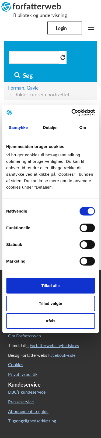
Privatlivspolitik (22, 374)
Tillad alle (50, 285)
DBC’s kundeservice (27, 391)
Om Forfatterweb (24, 335)
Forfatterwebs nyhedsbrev (54, 345)
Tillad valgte (50, 303)
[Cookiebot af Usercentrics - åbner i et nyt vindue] (72, 112)
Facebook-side (61, 355)
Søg (23, 75)
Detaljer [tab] (50, 127)
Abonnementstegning (28, 411)
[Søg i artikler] (34, 57)
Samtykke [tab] (18, 127)
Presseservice (21, 401)
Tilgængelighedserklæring (32, 420)
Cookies (15, 364)
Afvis (50, 321)
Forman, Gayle (23, 88)
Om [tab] (82, 127)
